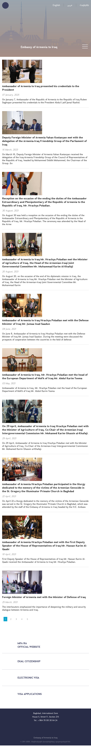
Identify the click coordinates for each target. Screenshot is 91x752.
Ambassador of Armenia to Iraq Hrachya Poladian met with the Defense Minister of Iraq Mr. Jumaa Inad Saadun (45, 322)
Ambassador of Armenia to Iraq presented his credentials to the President (40, 87)
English (56, 5)
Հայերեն (84, 5)
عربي (69, 5)
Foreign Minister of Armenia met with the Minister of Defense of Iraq (44, 597)
